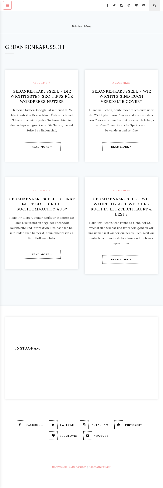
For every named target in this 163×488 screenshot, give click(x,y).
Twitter (61, 424)
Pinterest (128, 424)
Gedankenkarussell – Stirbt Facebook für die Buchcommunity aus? (42, 204)
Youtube (96, 435)
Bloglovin (63, 435)
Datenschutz (77, 467)
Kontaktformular (100, 467)
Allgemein (42, 82)
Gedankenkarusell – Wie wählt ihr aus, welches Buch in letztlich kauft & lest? (121, 206)
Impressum (59, 467)
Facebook (29, 424)
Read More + (41, 146)
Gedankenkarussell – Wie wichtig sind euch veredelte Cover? (121, 96)
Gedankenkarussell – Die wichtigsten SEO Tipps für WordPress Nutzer (42, 96)
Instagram (94, 424)
